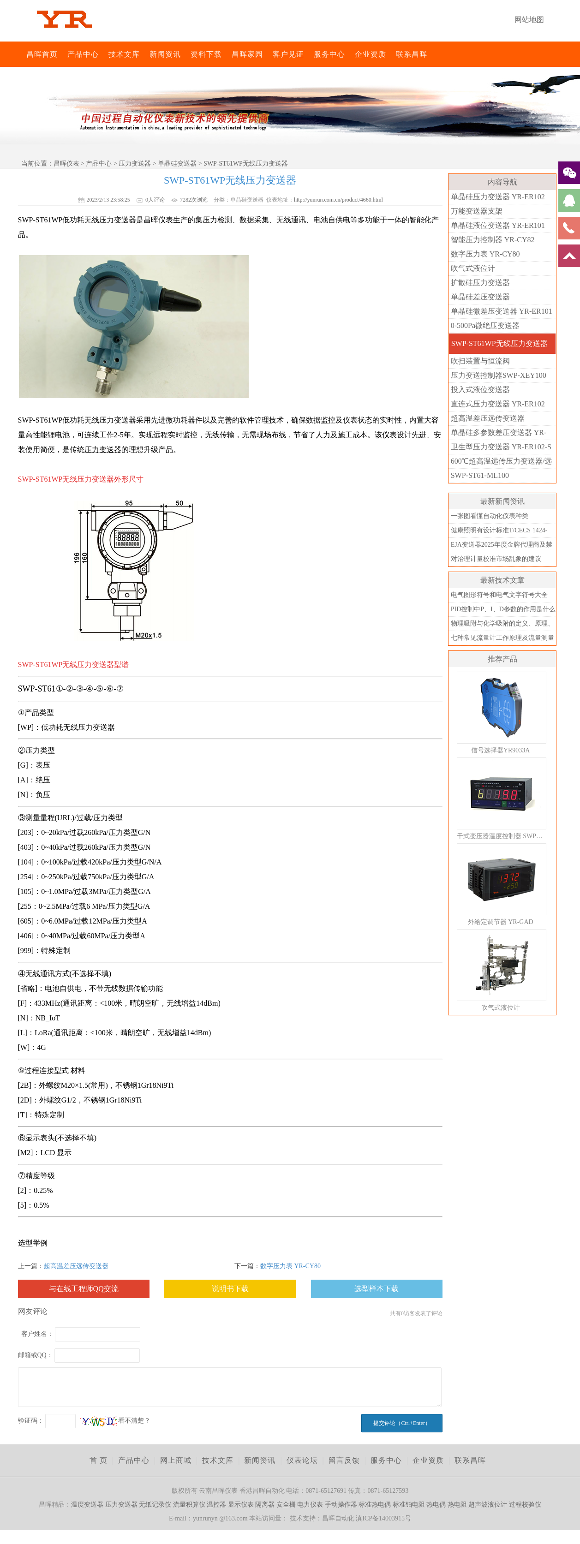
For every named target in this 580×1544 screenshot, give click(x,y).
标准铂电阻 (409, 1504)
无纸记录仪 (155, 1504)
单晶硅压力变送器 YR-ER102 (498, 197)
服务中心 (329, 54)
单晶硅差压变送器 (480, 297)
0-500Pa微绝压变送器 (485, 325)
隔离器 (265, 1504)
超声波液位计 (487, 1504)
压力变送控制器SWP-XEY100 (498, 375)
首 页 (99, 1460)
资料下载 (206, 54)
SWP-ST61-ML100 (480, 475)
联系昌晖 (411, 54)
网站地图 (529, 20)
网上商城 (175, 1460)
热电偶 (436, 1504)
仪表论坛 (302, 1460)
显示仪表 (241, 1504)
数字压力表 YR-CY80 (290, 1266)
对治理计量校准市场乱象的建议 (496, 558)
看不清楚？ (115, 1420)
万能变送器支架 (476, 211)
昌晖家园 (247, 54)
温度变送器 (87, 1504)
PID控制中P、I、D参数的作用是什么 (503, 609)
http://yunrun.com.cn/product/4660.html (338, 200)
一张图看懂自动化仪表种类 (489, 516)
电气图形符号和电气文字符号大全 (499, 594)
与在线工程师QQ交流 (84, 1289)
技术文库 (124, 54)
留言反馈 (344, 1460)
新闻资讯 (165, 54)
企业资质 (370, 54)
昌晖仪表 (66, 163)
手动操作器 (341, 1504)
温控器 (216, 1504)
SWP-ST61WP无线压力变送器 (499, 343)
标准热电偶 (375, 1504)
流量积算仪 (189, 1504)
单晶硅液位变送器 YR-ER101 (498, 225)
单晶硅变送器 (177, 163)
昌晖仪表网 (20, 54)
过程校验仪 (525, 1504)
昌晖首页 (42, 54)
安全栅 (286, 1504)
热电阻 (457, 1504)
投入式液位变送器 (480, 389)
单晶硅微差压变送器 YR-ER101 (501, 311)
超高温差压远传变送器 (76, 1266)
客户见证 (288, 54)
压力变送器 (135, 163)
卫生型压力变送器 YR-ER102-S (501, 447)
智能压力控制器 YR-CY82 (493, 240)
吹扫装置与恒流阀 (480, 361)
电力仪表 (310, 1504)
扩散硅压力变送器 (480, 282)
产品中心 (83, 54)
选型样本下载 (376, 1289)
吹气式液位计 (473, 268)
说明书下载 (230, 1289)
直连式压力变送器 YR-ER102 (498, 404)
